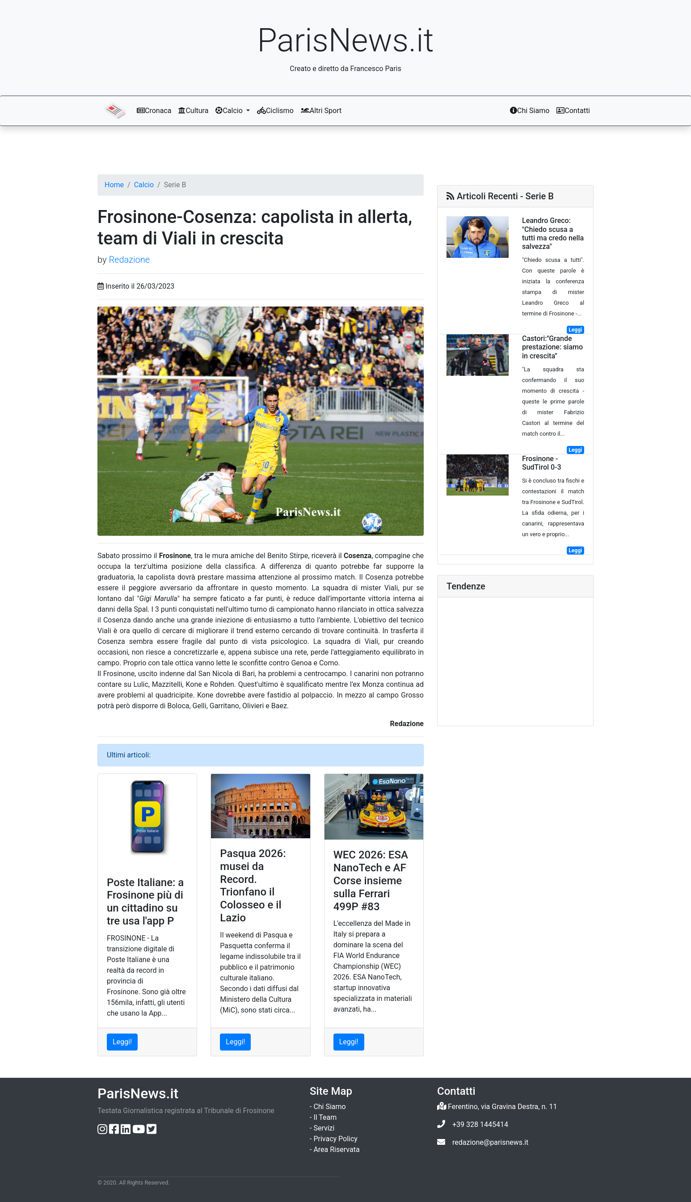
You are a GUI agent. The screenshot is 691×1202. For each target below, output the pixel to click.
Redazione (129, 259)
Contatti (573, 110)
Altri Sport (321, 110)
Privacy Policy (335, 1139)
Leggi (575, 330)
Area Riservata (336, 1149)
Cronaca (154, 110)
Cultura (193, 110)
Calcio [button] (229, 110)
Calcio (144, 185)
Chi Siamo (529, 110)
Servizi (323, 1128)
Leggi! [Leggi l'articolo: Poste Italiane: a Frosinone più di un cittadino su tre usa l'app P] (122, 1042)
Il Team (325, 1117)
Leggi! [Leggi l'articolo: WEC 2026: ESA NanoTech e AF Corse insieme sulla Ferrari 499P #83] (348, 1042)
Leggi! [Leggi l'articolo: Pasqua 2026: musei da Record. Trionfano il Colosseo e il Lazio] (235, 1042)
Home (114, 185)
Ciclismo (275, 110)
